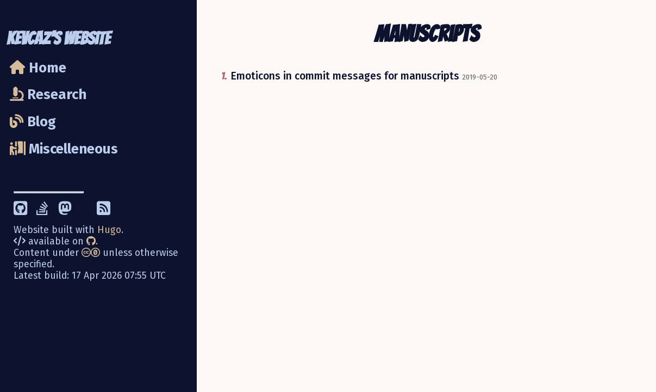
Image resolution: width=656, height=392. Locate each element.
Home (38, 67)
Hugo (109, 230)
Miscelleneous (64, 148)
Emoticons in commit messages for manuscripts (344, 76)
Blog (33, 121)
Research (48, 94)
